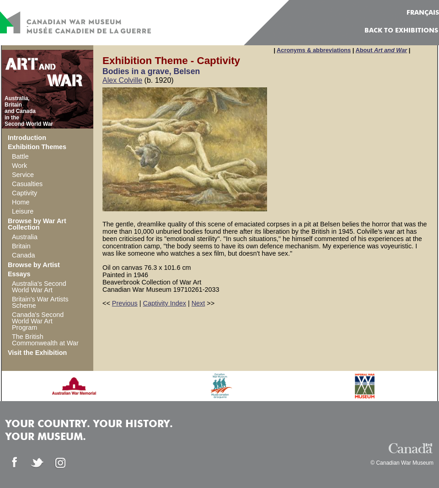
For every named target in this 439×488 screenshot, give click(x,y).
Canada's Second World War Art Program (38, 321)
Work (19, 165)
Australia (24, 237)
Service (23, 174)
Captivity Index (164, 303)
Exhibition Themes (37, 146)
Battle (20, 156)
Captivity (24, 193)
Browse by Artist (34, 264)
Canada (23, 255)
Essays (19, 274)
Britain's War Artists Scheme (40, 302)
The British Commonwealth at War (45, 340)
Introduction (27, 137)
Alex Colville (122, 80)
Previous (125, 303)
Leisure (22, 211)
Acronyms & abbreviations (314, 50)
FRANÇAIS (423, 13)
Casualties (27, 184)
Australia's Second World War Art (39, 287)
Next (198, 303)
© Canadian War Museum (402, 463)
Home (20, 202)
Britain (21, 246)
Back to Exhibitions (401, 30)
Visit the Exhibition (37, 352)
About (381, 50)
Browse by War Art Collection (37, 224)
